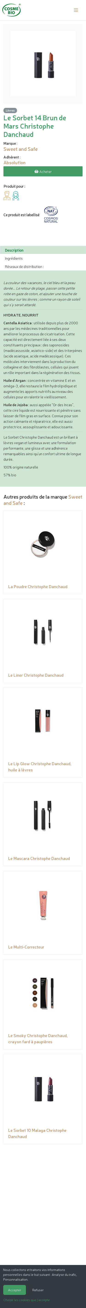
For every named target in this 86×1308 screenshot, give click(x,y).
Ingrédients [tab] (14, 258)
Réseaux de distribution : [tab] (24, 266)
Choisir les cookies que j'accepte (26, 1300)
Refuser (38, 1290)
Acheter (43, 171)
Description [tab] (14, 250)
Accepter (14, 1290)
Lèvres (10, 110)
